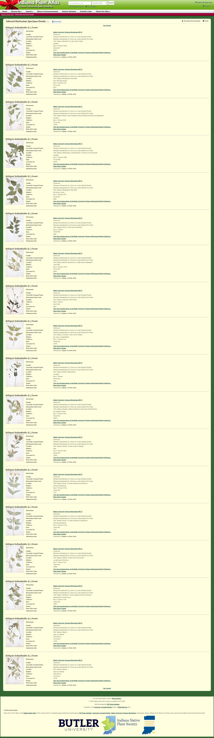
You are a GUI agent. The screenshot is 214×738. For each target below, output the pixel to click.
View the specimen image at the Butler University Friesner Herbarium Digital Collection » (82, 52)
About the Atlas (103, 11)
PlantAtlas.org (122, 707)
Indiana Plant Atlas (7, 14)
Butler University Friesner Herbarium (123, 713)
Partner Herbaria (69, 11)
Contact (207, 6)
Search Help (91, 6)
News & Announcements (47, 11)
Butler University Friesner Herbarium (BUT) (67, 32)
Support (203, 2)
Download (56, 22)
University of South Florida (103, 707)
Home (4, 11)
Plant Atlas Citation (59, 54)
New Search (107, 25)
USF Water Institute (113, 704)
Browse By (16, 11)
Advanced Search (76, 6)
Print (205, 21)
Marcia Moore (116, 698)
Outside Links (86, 11)
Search (29, 11)
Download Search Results (191, 21)
